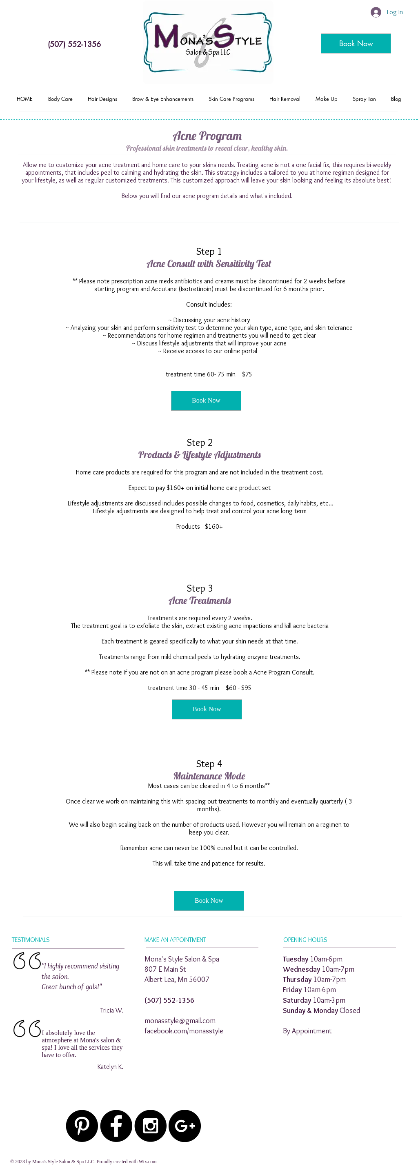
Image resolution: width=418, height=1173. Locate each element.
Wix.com (148, 1161)
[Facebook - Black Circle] (116, 1126)
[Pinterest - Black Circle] (82, 1126)
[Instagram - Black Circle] (150, 1126)
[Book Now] (356, 43)
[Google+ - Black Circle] (185, 1126)
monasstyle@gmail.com (180, 1020)
